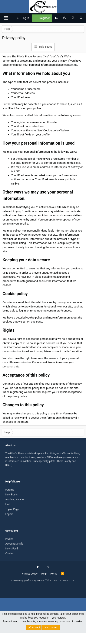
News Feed (11, 548)
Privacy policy (29, 573)
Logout (9, 514)
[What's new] (73, 18)
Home (53, 573)
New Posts (11, 494)
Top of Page (12, 509)
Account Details (14, 543)
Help (44, 573)
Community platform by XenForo (43, 580)
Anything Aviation (15, 499)
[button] (5, 18)
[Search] (81, 18)
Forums (9, 489)
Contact (9, 553)
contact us (70, 64)
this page (36, 321)
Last (7, 504)
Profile (9, 538)
